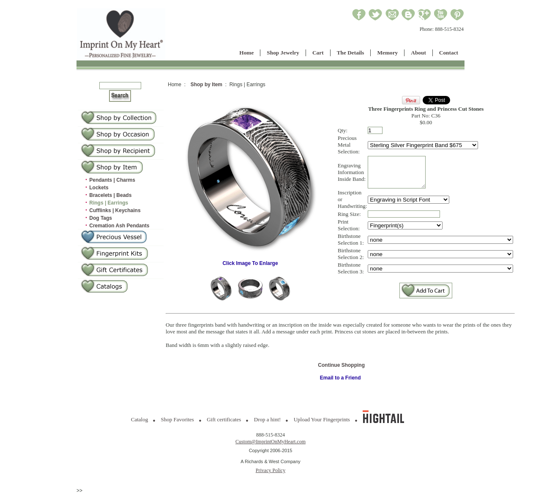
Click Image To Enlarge (250, 261)
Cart (318, 52)
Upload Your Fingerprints (322, 419)
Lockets (98, 188)
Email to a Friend (340, 378)
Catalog (139, 419)
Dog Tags (100, 218)
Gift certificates (224, 419)
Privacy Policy (270, 470)
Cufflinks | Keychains (114, 210)
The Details (350, 52)
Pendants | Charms (112, 180)
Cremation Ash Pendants (119, 226)
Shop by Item (206, 84)
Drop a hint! (267, 419)
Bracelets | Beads (110, 195)
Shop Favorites (177, 419)
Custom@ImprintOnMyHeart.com (270, 442)
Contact (448, 52)
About (418, 52)
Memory (387, 52)
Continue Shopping (341, 365)
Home (246, 52)
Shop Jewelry (283, 52)
